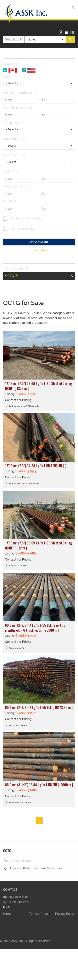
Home (7, 913)
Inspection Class (14, 155)
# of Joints (10, 171)
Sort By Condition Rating (26, 218)
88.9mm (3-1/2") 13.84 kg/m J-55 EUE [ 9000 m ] (39, 784)
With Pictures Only (22, 228)
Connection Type (15, 138)
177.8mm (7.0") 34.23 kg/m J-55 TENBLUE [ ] (35, 465)
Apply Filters (39, 241)
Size (6, 76)
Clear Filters (39, 250)
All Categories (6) (17, 268)
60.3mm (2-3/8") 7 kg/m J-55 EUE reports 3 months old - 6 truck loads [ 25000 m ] (35, 628)
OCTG (11, 275)
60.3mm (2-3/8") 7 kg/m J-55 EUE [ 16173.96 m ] (39, 707)
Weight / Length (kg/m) (20, 92)
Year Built (9, 201)
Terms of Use (38, 913)
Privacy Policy (65, 913)
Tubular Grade (13, 122)
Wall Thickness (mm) (17, 107)
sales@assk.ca (18, 897)
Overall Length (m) (16, 186)
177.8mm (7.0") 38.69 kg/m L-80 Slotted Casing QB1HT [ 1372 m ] (38, 386)
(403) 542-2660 (19, 902)
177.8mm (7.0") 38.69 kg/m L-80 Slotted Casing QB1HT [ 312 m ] (38, 545)
